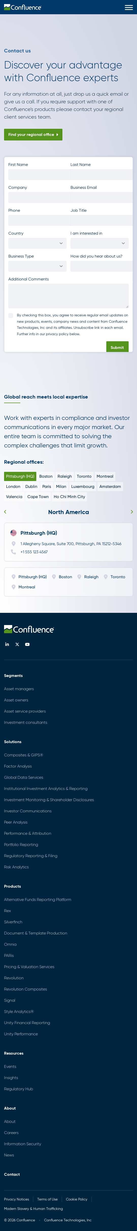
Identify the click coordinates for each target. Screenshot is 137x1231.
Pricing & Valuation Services (29, 966)
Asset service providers (25, 711)
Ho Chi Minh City (69, 496)
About (9, 1121)
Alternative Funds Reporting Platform (37, 899)
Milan (61, 486)
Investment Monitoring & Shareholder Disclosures (49, 799)
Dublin (31, 486)
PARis (9, 955)
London (13, 486)
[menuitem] (22, 7)
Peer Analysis (15, 822)
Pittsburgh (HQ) (20, 476)
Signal (9, 1000)
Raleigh (65, 476)
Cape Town (38, 496)
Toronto (84, 476)
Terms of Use (47, 1199)
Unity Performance (21, 1033)
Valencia (14, 496)
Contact (12, 1174)
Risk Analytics (16, 867)
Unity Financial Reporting (27, 1022)
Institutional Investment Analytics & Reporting (46, 788)
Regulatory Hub (18, 1088)
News (9, 1155)
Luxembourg (82, 486)
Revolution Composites (25, 989)
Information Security (22, 1143)
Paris (46, 486)
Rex (7, 910)
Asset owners (16, 700)
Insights (11, 1077)
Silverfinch (13, 921)
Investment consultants (25, 722)
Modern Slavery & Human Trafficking (33, 1209)
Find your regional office (33, 134)
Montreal (105, 476)
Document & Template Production (35, 933)
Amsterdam (110, 486)
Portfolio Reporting (21, 844)
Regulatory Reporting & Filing (30, 855)
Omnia (10, 944)
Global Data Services (23, 777)
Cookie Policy (76, 1199)
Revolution (14, 977)
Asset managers (19, 688)
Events (10, 1066)
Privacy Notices (16, 1199)
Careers (11, 1132)
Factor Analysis (18, 766)
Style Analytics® (19, 1011)
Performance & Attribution (27, 833)
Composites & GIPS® (23, 755)
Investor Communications (28, 811)
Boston (46, 476)
